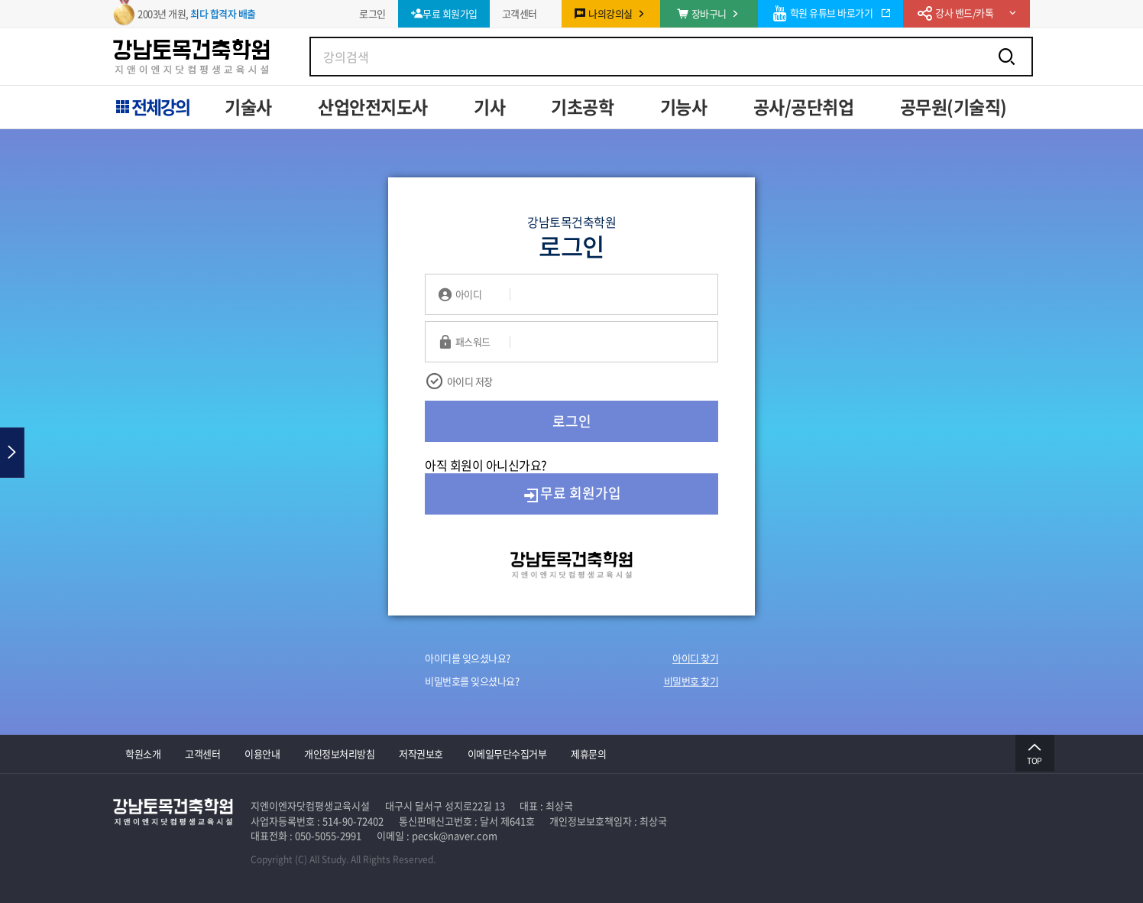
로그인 (571, 421)
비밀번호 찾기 (691, 681)
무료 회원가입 (571, 493)
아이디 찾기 (695, 658)
